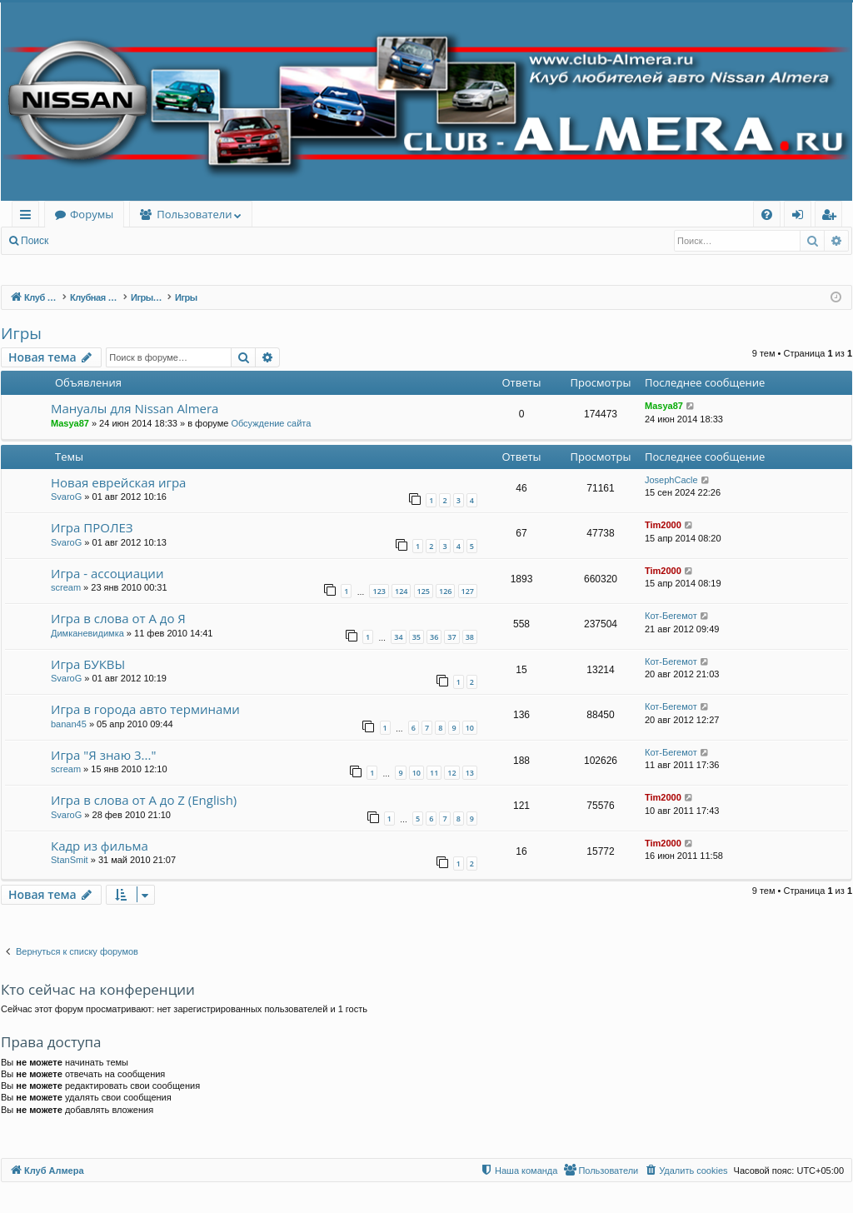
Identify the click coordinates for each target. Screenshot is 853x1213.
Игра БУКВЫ (88, 664)
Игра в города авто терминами (145, 709)
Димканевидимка (87, 633)
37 (451, 636)
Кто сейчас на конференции (98, 989)
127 (467, 591)
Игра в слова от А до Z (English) (144, 799)
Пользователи (194, 214)
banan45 (69, 724)
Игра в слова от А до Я (118, 618)
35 (416, 636)
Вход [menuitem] (801, 217)
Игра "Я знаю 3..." (103, 754)
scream (66, 587)
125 (423, 591)
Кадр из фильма (99, 845)
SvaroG (66, 497)
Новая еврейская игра (118, 482)
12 (451, 772)
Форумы (91, 214)
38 (470, 636)
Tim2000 (663, 525)
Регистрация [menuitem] (832, 217)
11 (434, 772)
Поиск (34, 241)
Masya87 (70, 423)
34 (398, 636)
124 (401, 591)
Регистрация (149, 241)
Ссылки (28, 217)
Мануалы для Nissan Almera (134, 408)
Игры (21, 333)
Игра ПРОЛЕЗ (92, 527)
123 (378, 591)
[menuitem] (767, 214)
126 (445, 591)
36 (434, 636)
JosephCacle (671, 480)
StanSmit (69, 860)
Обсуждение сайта (271, 423)
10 (470, 727)
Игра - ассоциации (107, 573)
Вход (84, 241)
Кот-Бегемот (671, 616)
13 (470, 772)
